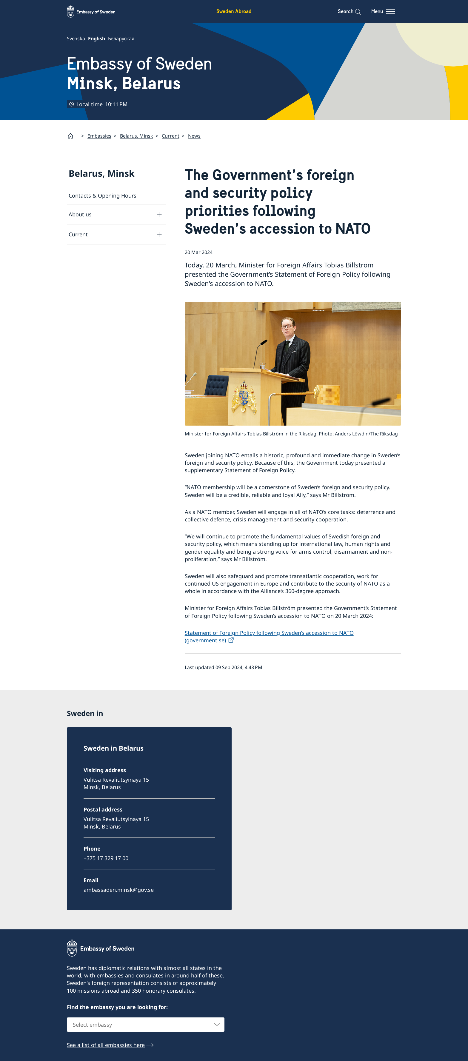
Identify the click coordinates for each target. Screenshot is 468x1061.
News (194, 136)
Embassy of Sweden (140, 73)
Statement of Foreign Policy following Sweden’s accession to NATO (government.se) (269, 636)
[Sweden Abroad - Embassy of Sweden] (97, 11)
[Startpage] (73, 136)
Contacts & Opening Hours (102, 195)
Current (170, 136)
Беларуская (121, 38)
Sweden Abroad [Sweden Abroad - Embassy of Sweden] (234, 11)
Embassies (99, 136)
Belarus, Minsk (136, 136)
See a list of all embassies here (106, 1044)
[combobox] (145, 1024)
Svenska (76, 38)
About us (80, 214)
